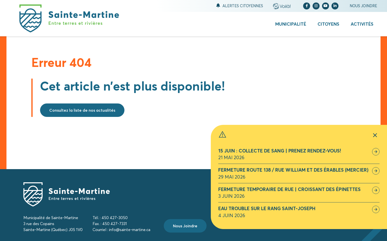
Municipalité (290, 24)
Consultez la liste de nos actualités (82, 110)
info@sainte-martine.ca (129, 229)
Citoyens (328, 24)
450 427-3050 (115, 217)
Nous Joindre (185, 225)
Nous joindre (363, 5)
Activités (362, 24)
